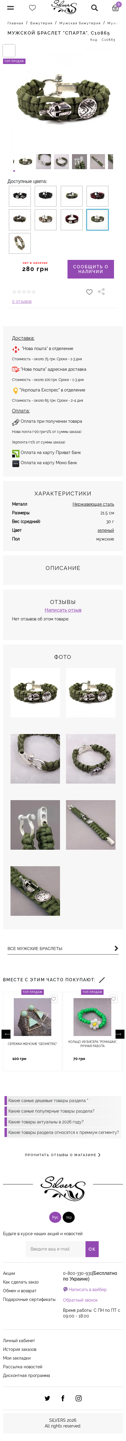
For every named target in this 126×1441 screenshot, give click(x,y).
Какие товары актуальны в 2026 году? (46, 1122)
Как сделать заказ (21, 1282)
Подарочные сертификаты (29, 1299)
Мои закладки (17, 1358)
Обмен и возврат (20, 1290)
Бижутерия (41, 23)
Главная (15, 23)
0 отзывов (22, 301)
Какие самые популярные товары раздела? (51, 1111)
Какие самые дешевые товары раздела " (48, 1100)
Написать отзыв (63, 610)
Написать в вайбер (88, 1289)
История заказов (19, 1349)
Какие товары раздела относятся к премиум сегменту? (63, 1132)
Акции (9, 1273)
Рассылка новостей (22, 1366)
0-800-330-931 (77, 1273)
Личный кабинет (19, 1340)
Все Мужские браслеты (63, 948)
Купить (46, 1059)
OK (92, 1249)
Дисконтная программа (26, 1375)
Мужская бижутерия (80, 23)
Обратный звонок (80, 1300)
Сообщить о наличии (91, 269)
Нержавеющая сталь (93, 504)
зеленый (106, 530)
